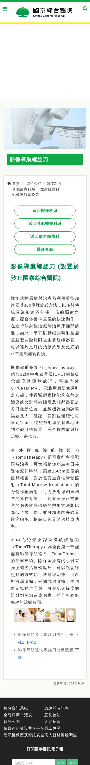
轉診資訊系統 (16, 708)
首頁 (13, 184)
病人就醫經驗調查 (60, 735)
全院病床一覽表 (18, 715)
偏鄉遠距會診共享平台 (24, 728)
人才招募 (52, 722)
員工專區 (52, 728)
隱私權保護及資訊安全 (24, 735)
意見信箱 (52, 715)
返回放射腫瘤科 (45, 236)
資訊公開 (12, 722)
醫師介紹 (45, 249)
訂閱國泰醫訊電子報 (45, 749)
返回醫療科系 (45, 211)
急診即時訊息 (56, 708)
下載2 (31, 642)
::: (2, 2)
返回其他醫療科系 (45, 224)
